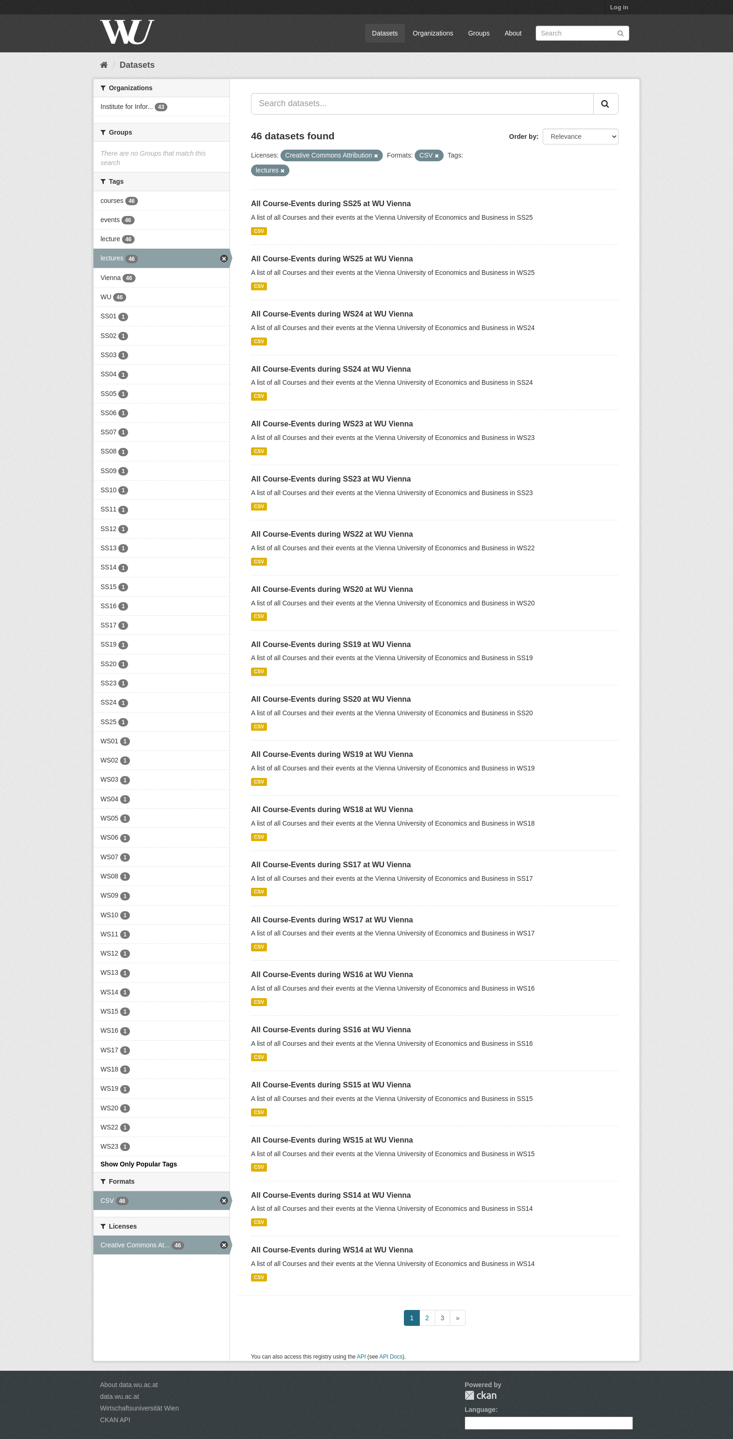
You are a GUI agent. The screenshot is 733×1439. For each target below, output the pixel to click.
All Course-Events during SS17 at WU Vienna (331, 865)
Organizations (433, 33)
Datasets (385, 33)
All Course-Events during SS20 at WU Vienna (331, 699)
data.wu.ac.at (119, 1396)
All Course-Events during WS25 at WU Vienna (332, 259)
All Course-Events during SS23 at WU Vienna (331, 479)
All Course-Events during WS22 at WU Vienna (332, 534)
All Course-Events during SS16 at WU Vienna (331, 1030)
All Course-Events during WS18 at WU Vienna (332, 809)
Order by (522, 136)
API (361, 1356)
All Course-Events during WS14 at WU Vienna (332, 1250)
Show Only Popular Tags (139, 1164)
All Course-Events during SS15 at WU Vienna (331, 1085)
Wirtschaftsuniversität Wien (139, 1408)
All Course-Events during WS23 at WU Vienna (332, 424)
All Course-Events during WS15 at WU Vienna (332, 1140)
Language (480, 1409)
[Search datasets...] (422, 104)
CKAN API (115, 1420)
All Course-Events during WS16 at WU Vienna (332, 975)
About (513, 33)
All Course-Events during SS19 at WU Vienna (331, 644)
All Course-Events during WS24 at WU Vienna (332, 314)
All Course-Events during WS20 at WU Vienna (332, 589)
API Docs (391, 1356)
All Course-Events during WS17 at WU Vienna (332, 920)
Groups (478, 33)
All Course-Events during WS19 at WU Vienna (332, 754)
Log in (619, 7)
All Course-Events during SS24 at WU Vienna (331, 369)
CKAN (480, 1395)
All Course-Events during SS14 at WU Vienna (331, 1195)
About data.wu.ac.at (129, 1385)
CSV (259, 231)
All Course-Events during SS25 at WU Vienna (331, 204)
